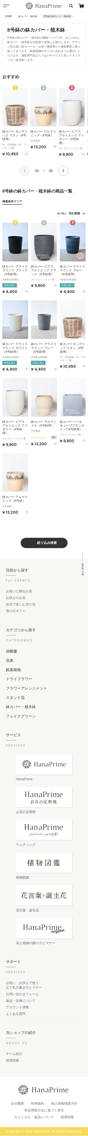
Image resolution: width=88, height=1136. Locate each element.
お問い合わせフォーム (22, 994)
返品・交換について (20, 1000)
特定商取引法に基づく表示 (44, 1110)
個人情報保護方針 (64, 1103)
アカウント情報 (17, 1007)
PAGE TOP (82, 569)
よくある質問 (16, 1014)
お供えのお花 (16, 598)
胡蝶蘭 (11, 651)
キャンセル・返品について (34, 1117)
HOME (8, 16)
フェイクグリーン (21, 716)
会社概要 (17, 1103)
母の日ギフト (16, 611)
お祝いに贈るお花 (19, 591)
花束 (9, 660)
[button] (25, 171)
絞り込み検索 (47, 543)
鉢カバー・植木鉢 (28, 16)
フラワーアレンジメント (26, 688)
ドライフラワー (19, 679)
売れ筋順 (74, 213)
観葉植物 (13, 670)
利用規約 (37, 1103)
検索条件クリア (12, 201)
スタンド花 (15, 697)
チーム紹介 (14, 1054)
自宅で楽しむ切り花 (20, 604)
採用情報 (12, 1060)
